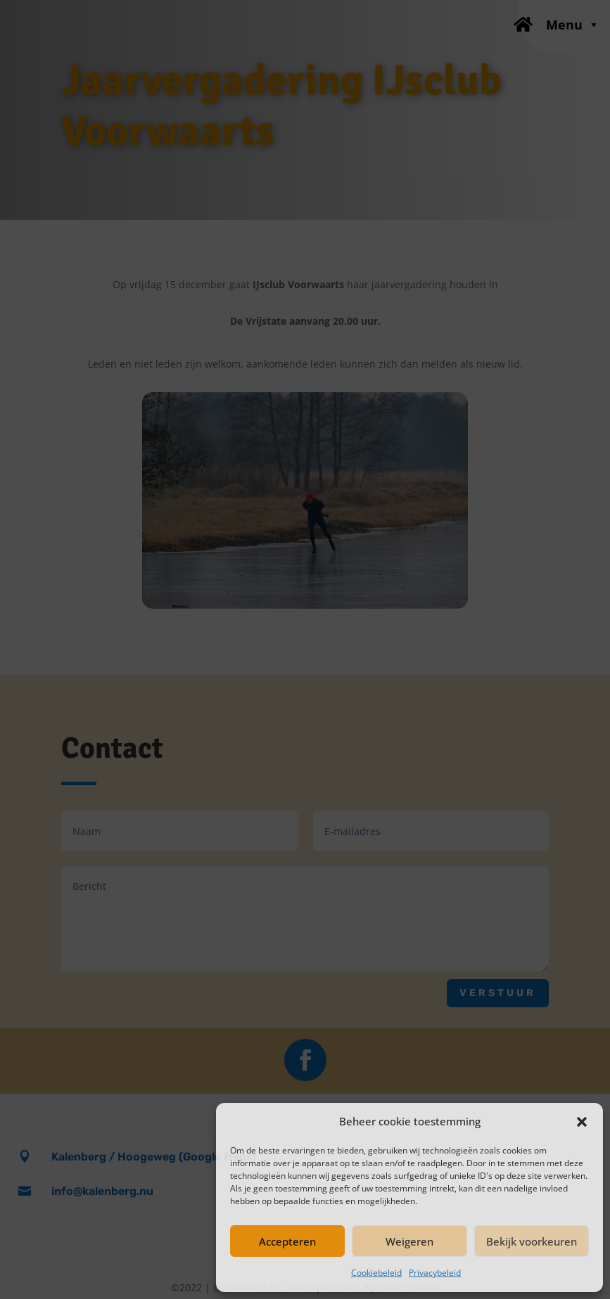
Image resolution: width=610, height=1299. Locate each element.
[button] (582, 1122)
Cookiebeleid (376, 1273)
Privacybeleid (435, 1273)
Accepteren (287, 1241)
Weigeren (409, 1241)
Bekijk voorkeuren (531, 1241)
